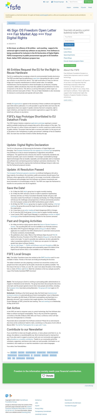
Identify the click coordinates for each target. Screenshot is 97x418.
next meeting (45, 301)
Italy (14, 358)
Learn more (67, 100)
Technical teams (12, 355)
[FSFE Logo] (12, 6)
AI (31, 355)
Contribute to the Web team (73, 403)
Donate (88, 2)
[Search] (66, 1)
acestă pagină (44, 15)
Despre (69, 7)
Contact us (38, 400)
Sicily (26, 269)
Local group (37, 355)
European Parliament (23, 355)
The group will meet (44, 288)
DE (56, 235)
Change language (57, 2)
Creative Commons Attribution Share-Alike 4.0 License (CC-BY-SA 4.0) (18, 408)
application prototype (38, 123)
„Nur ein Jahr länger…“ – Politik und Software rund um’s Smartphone (32, 245)
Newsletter (12, 23)
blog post (43, 229)
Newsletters (67, 49)
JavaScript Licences (41, 414)
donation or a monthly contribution (22, 339)
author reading (28, 210)
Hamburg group (20, 358)
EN (54, 235)
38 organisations (17, 104)
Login (46, 2)
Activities (76, 7)
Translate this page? (71, 405)
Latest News (68, 52)
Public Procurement (52, 352)
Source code (68, 400)
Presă (90, 7)
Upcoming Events (69, 55)
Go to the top (89, 386)
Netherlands (53, 355)
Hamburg (34, 212)
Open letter (21, 352)
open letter (36, 78)
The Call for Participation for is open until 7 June (30, 325)
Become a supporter (70, 65)
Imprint (37, 405)
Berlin (25, 191)
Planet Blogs (68, 58)
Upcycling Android (30, 352)
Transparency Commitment (43, 411)
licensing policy (26, 412)
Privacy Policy (39, 408)
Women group (30, 358)
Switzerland (45, 355)
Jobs (36, 403)
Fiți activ (83, 7)
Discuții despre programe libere (74, 61)
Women (26, 204)
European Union (14, 288)
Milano (19, 269)
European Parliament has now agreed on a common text (34, 150)
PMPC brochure (46, 257)
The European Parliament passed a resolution (21, 173)
